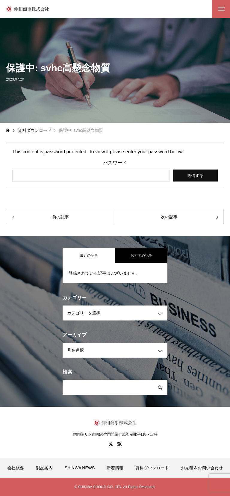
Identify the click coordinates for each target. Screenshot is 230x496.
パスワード (115, 163)
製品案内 (44, 467)
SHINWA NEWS (80, 467)
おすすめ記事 (141, 255)
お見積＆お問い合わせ (202, 467)
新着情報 (115, 467)
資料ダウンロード (152, 467)
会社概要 (15, 467)
